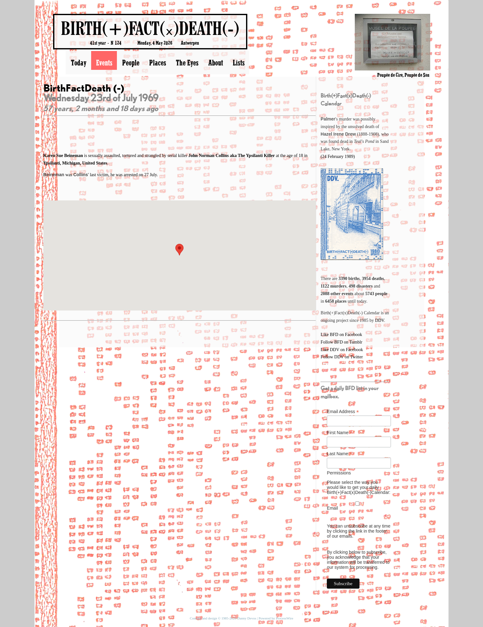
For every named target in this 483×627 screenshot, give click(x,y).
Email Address (343, 412)
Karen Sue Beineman (63, 155)
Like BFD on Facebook (341, 334)
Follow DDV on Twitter (342, 357)
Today (78, 63)
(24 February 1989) (338, 156)
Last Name (339, 454)
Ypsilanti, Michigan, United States (75, 163)
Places (157, 63)
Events (104, 63)
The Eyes (187, 63)
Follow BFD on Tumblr (341, 342)
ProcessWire (284, 618)
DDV (379, 320)
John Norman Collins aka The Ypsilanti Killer (232, 155)
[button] (179, 249)
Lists (238, 63)
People (130, 63)
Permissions (339, 472)
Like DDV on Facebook (342, 349)
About (215, 63)
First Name (339, 433)
